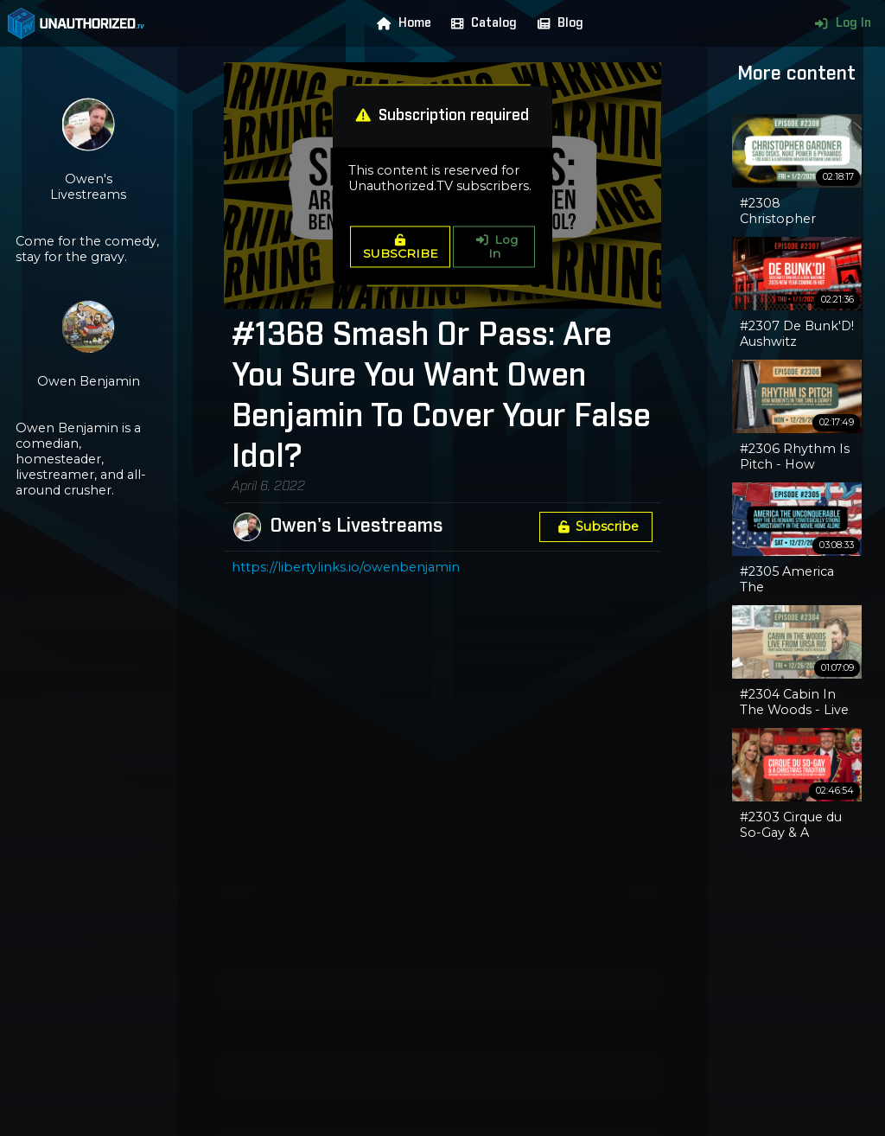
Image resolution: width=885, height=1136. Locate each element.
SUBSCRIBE (400, 247)
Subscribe (595, 526)
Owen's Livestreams (356, 526)
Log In (838, 23)
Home (400, 23)
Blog (556, 23)
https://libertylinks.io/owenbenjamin (346, 567)
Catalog (480, 23)
